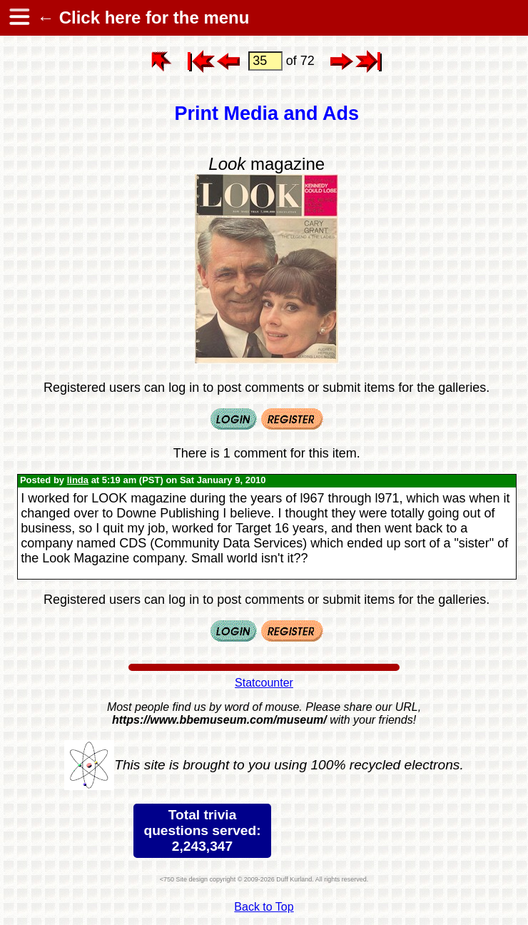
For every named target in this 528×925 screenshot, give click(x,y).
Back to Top (263, 907)
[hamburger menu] (18, 18)
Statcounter (264, 683)
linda (77, 480)
